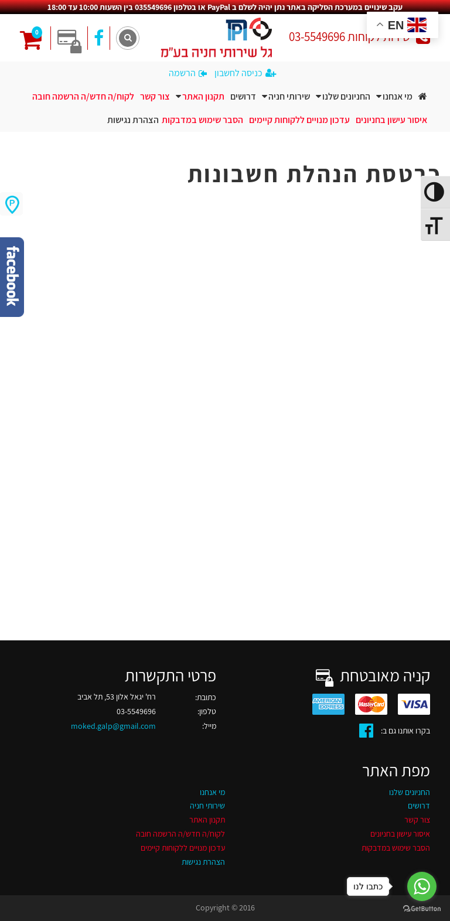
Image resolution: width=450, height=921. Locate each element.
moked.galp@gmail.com (113, 726)
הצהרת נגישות (133, 120)
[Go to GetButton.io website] (422, 909)
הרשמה (188, 73)
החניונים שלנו (346, 96)
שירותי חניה (289, 96)
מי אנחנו (397, 96)
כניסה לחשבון (245, 73)
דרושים (243, 96)
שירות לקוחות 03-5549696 (359, 37)
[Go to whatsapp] (422, 886)
